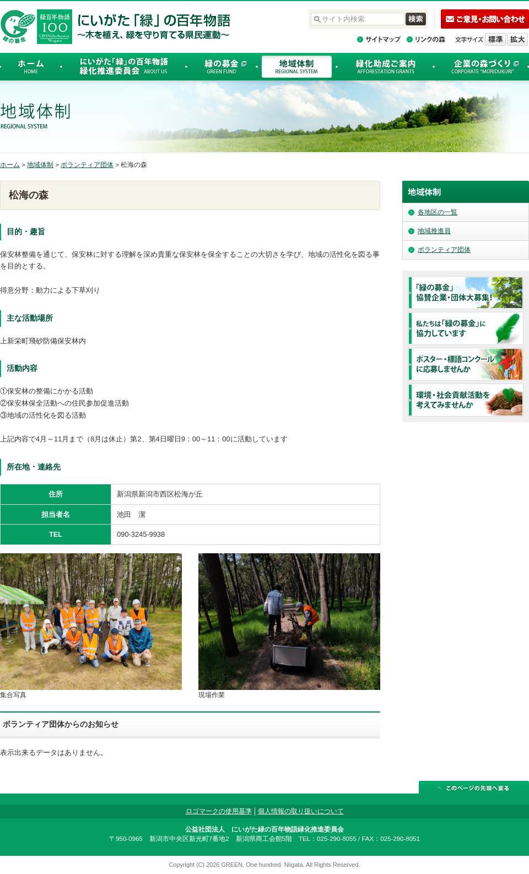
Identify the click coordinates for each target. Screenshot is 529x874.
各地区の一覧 (437, 212)
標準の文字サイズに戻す (495, 39)
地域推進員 (434, 231)
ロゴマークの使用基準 (219, 811)
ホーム (10, 164)
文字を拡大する (517, 39)
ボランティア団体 (87, 164)
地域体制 (40, 164)
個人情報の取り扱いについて (301, 811)
